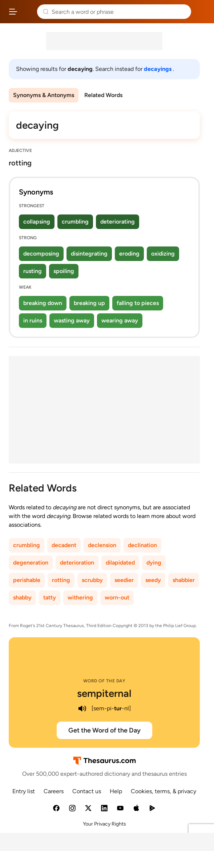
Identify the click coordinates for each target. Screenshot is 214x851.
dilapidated (120, 562)
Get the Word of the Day (104, 730)
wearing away (119, 320)
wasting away (72, 320)
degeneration (30, 562)
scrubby (92, 580)
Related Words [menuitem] (103, 95)
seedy (153, 580)
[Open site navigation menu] (13, 11)
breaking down (42, 303)
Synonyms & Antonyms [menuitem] (43, 95)
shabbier (184, 580)
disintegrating (89, 253)
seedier (124, 580)
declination (142, 545)
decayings (158, 68)
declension (102, 545)
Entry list (23, 791)
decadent (64, 545)
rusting (32, 271)
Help (116, 791)
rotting (61, 580)
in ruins (32, 320)
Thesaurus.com (27, 11)
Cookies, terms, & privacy (163, 791)
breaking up (89, 303)
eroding (129, 253)
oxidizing (163, 253)
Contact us (86, 791)
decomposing (41, 253)
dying (153, 562)
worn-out (117, 597)
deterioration (77, 562)
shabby (22, 597)
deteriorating (117, 221)
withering (80, 597)
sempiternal (104, 693)
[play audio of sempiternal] (82, 708)
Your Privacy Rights (104, 824)
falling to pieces (138, 303)
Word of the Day (104, 680)
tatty (49, 597)
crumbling (75, 221)
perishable (26, 580)
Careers (54, 791)
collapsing (36, 221)
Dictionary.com (201, 11)
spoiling (63, 271)
